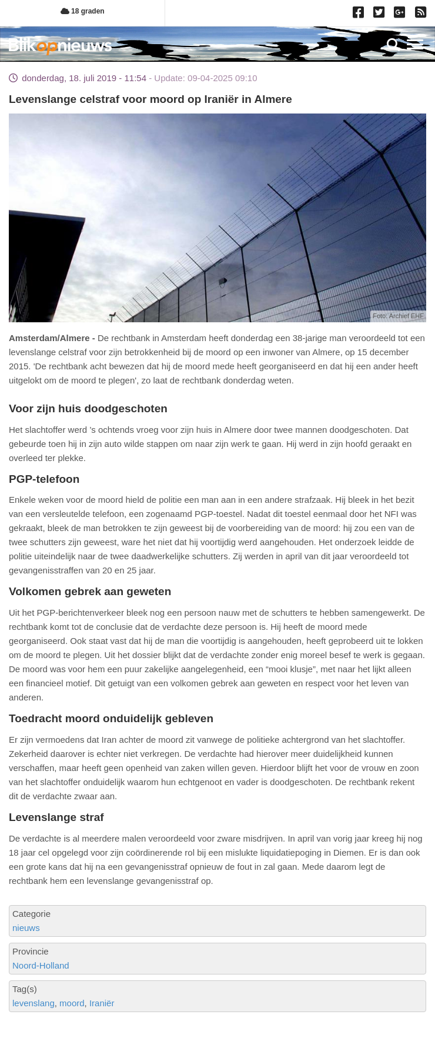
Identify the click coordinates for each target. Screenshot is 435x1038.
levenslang (33, 1003)
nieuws (26, 928)
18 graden (83, 11)
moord (72, 1003)
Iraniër (102, 1003)
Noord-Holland (40, 965)
